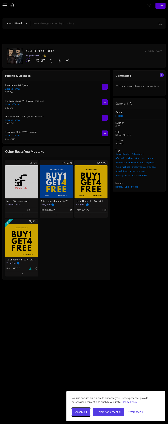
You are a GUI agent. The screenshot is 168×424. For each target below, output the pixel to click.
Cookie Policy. (129, 402)
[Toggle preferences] (135, 412)
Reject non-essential (109, 412)
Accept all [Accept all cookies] (81, 412)
